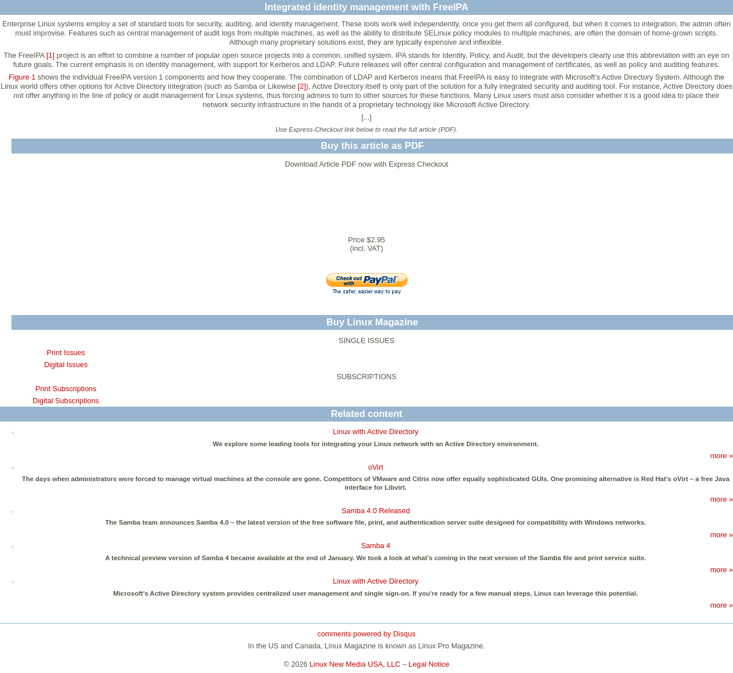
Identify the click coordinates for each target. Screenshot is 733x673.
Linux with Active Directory (375, 431)
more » (721, 455)
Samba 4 (375, 545)
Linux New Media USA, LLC (355, 664)
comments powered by (366, 633)
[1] (50, 55)
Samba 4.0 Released (375, 510)
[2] (302, 86)
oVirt (375, 467)
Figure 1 (22, 77)
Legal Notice (428, 664)
